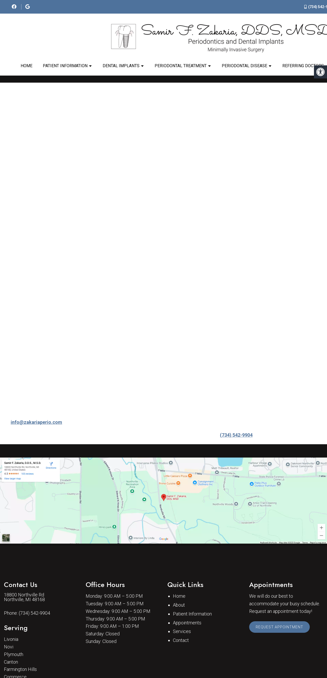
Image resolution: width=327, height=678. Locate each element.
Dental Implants (121, 65)
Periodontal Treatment (181, 65)
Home (26, 65)
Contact (181, 640)
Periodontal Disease (244, 65)
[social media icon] (14, 6)
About (179, 605)
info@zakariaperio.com (36, 422)
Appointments (187, 622)
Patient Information (65, 65)
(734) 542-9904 (236, 435)
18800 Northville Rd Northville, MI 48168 (24, 597)
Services (182, 631)
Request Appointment (279, 627)
